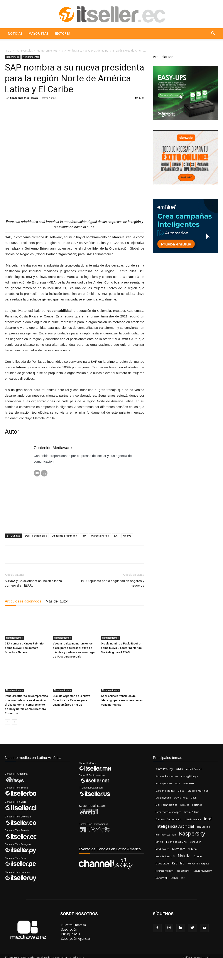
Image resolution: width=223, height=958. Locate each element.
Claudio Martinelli (198, 790)
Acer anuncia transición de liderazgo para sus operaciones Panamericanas (122, 700)
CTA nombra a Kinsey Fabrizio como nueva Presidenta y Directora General (24, 648)
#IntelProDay (164, 769)
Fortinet (197, 804)
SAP (116, 535)
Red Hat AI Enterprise (198, 863)
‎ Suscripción (68, 929)
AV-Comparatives (163, 783)
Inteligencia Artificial (174, 826)
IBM (84, 535)
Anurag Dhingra (189, 776)
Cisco (181, 790)
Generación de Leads (168, 819)
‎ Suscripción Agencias (75, 938)
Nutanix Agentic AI (165, 856)
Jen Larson (203, 826)
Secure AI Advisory (202, 870)
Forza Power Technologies (168, 812)
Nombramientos (47, 50)
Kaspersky (192, 833)
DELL (193, 797)
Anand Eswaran (194, 769)
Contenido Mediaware (24, 97)
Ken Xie (159, 841)
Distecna (184, 804)
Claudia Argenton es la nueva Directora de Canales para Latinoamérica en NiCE (71, 700)
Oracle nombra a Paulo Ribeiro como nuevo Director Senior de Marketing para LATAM (121, 648)
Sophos (174, 877)
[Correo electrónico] (37, 473)
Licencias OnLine (176, 841)
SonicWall (161, 877)
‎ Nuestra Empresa (73, 925)
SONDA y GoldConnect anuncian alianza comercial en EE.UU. (33, 583)
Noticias (15, 33)
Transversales (24, 50)
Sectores (62, 33)
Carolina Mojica (165, 790)
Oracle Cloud (162, 863)
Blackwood (188, 783)
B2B (177, 783)
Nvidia (184, 855)
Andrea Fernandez (166, 776)
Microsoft (178, 849)
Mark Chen (195, 841)
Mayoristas (38, 33)
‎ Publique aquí (70, 934)
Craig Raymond (163, 797)
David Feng (181, 797)
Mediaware (162, 849)
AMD (179, 769)
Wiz (183, 877)
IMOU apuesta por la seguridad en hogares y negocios (112, 583)
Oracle (197, 856)
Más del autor (57, 601)
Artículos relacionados (23, 601)
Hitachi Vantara (193, 819)
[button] (213, 34)
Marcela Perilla (100, 535)
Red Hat (178, 863)
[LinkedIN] (44, 473)
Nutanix (192, 849)
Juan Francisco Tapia (165, 834)
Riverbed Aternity (164, 870)
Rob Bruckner (183, 870)
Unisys (127, 535)
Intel (208, 819)
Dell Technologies (36, 535)
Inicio (8, 50)
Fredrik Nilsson (191, 812)
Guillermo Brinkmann (64, 535)
